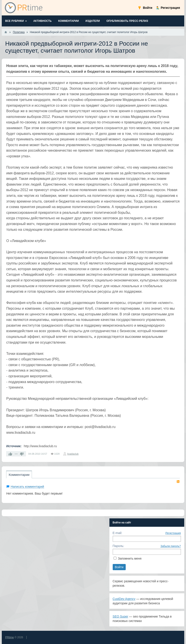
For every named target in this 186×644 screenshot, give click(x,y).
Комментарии (19, 474)
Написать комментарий (27, 486)
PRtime (9, 637)
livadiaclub (73, 453)
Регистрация (173, 533)
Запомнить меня (129, 558)
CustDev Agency (124, 599)
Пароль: (118, 546)
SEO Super (120, 616)
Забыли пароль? (170, 546)
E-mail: (117, 533)
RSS (178, 481)
